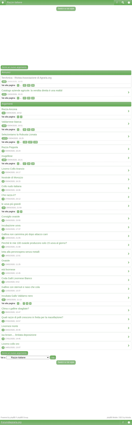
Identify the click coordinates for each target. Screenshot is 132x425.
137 (30, 142)
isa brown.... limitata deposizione (19, 334)
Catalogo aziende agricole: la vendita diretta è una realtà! (32, 90)
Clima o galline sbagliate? (15, 308)
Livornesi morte (10, 326)
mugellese (7, 156)
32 (33, 129)
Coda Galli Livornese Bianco (17, 278)
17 (24, 164)
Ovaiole (6, 260)
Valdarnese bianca (11, 121)
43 (29, 85)
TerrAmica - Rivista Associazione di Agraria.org (26, 77)
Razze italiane (14, 2)
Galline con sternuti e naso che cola (21, 287)
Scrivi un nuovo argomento (14, 67)
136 (25, 142)
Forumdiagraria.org (11, 422)
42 (24, 85)
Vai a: (3, 357)
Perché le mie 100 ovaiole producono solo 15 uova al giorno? (34, 243)
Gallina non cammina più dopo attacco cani (25, 234)
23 (29, 98)
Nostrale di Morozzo (12, 177)
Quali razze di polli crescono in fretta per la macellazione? (32, 317)
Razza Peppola (10, 147)
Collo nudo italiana (11, 186)
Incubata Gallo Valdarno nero (17, 295)
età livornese (8, 269)
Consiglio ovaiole (11, 216)
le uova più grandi (11, 204)
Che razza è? (9, 195)
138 (35, 142)
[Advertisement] (66, 38)
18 (29, 164)
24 (33, 98)
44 (33, 85)
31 (29, 129)
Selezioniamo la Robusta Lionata (19, 134)
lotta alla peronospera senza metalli (20, 251)
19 (33, 164)
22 (24, 98)
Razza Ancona (9, 109)
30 (24, 129)
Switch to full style (66, 8)
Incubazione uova (11, 225)
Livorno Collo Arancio (13, 168)
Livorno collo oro (10, 343)
